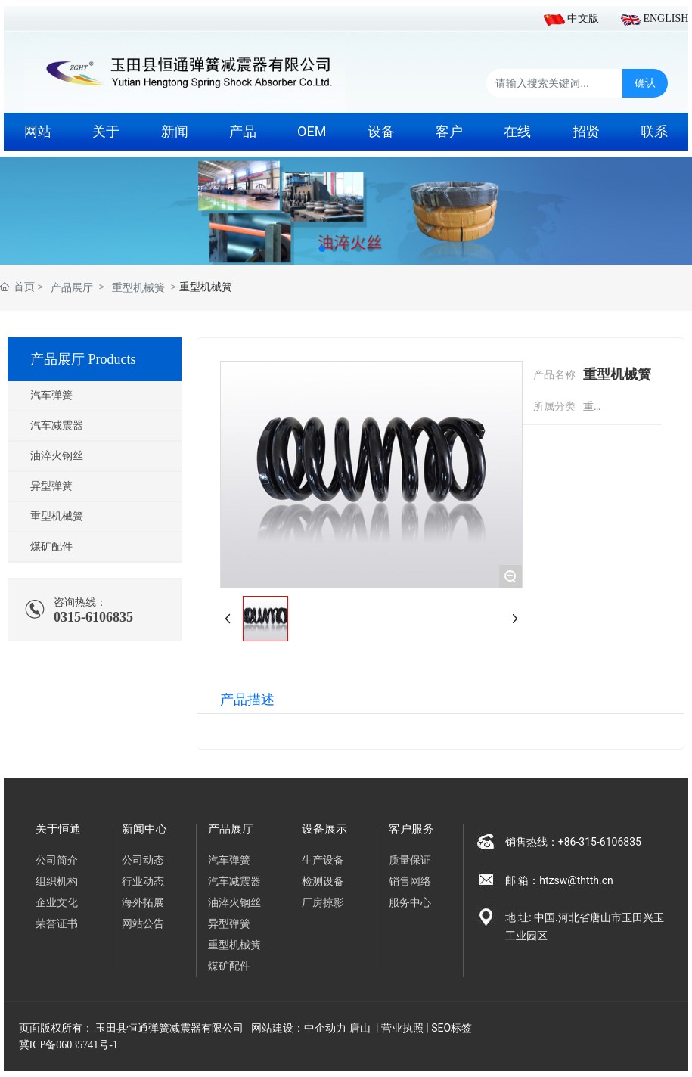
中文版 (583, 18)
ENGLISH (665, 18)
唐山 (360, 1028)
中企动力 (325, 1028)
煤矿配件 (51, 546)
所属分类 (554, 406)
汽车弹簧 (51, 395)
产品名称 (554, 374)
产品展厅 (72, 287)
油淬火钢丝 (56, 455)
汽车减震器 (56, 425)
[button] (322, 249)
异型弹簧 (51, 486)
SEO (441, 1028)
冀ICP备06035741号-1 (68, 1045)
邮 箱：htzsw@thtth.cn (559, 880)
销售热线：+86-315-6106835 (580, 842)
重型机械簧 (138, 287)
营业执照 (402, 1028)
